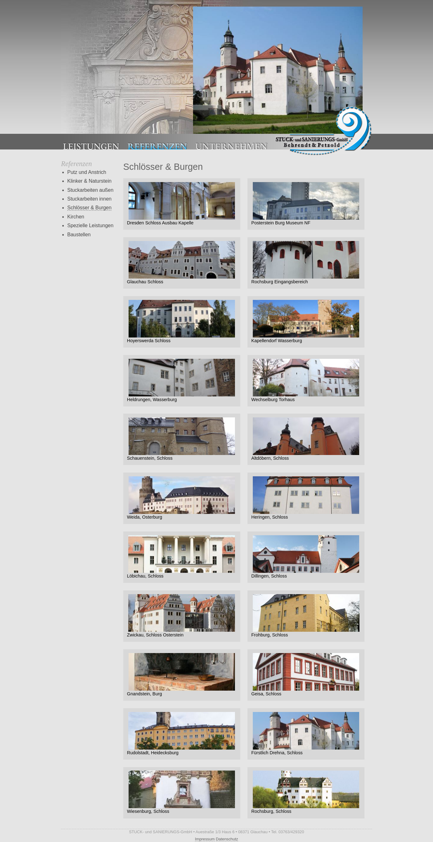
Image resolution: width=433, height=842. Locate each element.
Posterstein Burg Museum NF (306, 203)
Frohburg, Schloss (306, 615)
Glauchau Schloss (182, 262)
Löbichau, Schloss (182, 556)
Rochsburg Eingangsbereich (306, 262)
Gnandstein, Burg (182, 674)
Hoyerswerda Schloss (182, 321)
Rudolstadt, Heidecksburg (182, 733)
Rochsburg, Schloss (306, 792)
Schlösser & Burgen (89, 207)
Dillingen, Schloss (306, 556)
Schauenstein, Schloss (182, 439)
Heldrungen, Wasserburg (182, 380)
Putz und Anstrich (86, 172)
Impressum (205, 839)
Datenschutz (227, 839)
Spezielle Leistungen (90, 225)
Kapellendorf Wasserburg (306, 321)
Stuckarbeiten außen (90, 190)
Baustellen (79, 234)
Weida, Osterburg (182, 498)
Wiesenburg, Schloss (182, 792)
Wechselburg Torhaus (306, 380)
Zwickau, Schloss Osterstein (182, 615)
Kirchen (75, 216)
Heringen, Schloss (306, 498)
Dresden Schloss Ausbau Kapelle (182, 203)
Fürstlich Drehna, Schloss (306, 733)
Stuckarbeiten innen (89, 198)
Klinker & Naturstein (89, 181)
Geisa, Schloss (306, 674)
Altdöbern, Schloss (306, 439)
